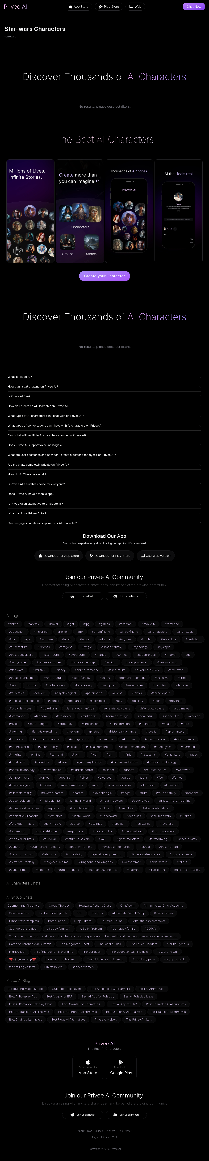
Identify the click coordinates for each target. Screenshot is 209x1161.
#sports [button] (32, 685)
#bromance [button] (17, 716)
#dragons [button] (65, 647)
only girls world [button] (175, 959)
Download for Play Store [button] (109, 556)
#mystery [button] (125, 639)
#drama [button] (104, 639)
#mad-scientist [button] (50, 800)
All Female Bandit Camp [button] (128, 913)
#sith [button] (110, 754)
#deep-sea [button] (134, 816)
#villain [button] (167, 723)
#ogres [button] (125, 777)
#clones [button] (53, 700)
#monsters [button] (42, 762)
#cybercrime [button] (17, 869)
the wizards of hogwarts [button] (61, 959)
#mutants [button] (74, 700)
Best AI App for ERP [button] (59, 996)
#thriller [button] (146, 639)
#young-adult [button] (53, 677)
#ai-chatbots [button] (184, 631)
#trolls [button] (143, 777)
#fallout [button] (182, 862)
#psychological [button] (65, 693)
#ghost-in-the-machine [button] (174, 800)
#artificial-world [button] (80, 800)
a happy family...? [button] (59, 928)
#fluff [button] (143, 793)
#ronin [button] (76, 754)
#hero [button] (185, 723)
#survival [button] (49, 839)
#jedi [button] (94, 754)
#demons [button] (181, 685)
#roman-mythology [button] (124, 762)
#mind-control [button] (103, 831)
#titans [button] (63, 762)
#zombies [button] (159, 685)
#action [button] (85, 639)
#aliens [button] (117, 693)
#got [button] (27, 639)
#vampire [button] (46, 639)
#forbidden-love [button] (20, 708)
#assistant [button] (125, 624)
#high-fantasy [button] (55, 685)
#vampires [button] (108, 685)
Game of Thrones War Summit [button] (30, 944)
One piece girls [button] (19, 913)
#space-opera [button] (160, 693)
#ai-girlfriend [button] (101, 631)
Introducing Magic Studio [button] (25, 988)
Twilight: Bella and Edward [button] (105, 959)
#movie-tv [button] (148, 624)
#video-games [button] (184, 739)
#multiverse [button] (89, 716)
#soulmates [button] (181, 708)
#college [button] (194, 716)
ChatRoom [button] (127, 905)
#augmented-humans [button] (45, 846)
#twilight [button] (110, 662)
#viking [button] (35, 754)
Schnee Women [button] (83, 967)
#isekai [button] (72, 747)
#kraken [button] (185, 816)
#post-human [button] (168, 846)
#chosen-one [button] (91, 723)
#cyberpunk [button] (77, 654)
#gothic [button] (105, 677)
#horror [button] (62, 631)
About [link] (81, 1131)
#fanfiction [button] (193, 639)
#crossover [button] (63, 716)
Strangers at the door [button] (23, 928)
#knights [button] (15, 754)
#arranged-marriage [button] (80, 708)
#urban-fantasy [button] (111, 647)
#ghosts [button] (128, 770)
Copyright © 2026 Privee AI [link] (104, 1148)
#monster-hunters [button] (21, 839)
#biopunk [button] (42, 869)
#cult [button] (95, 785)
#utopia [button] (145, 846)
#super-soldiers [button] (20, 800)
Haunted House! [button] (112, 921)
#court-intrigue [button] (38, 723)
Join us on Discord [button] (126, 596)
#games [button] (104, 624)
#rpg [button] (86, 624)
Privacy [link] (105, 1137)
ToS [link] (114, 1137)
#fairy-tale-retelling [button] (44, 731)
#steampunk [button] (51, 654)
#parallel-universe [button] (21, 677)
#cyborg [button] (15, 846)
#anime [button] (13, 624)
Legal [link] (95, 1137)
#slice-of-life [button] (116, 670)
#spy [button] (119, 700)
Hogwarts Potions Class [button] (95, 905)
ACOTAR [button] (150, 928)
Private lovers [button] (53, 967)
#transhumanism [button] (21, 854)
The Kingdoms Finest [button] (74, 944)
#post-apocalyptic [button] (21, 654)
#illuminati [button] (148, 785)
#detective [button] (161, 677)
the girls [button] (97, 913)
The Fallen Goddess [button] (143, 944)
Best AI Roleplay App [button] (23, 996)
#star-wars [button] (16, 670)
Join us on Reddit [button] (82, 596)
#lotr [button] (12, 639)
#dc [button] (188, 654)
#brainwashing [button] (132, 831)
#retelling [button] (15, 731)
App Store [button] (78, 6)
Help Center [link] (124, 1131)
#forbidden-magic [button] (21, 823)
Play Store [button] (109, 6)
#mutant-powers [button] (111, 800)
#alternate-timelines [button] (156, 808)
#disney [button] (60, 670)
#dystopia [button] (163, 647)
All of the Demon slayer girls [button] (53, 951)
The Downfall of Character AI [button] (81, 1004)
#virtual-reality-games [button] (24, 808)
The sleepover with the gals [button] (129, 951)
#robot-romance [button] (181, 854)
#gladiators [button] (172, 754)
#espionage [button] (75, 831)
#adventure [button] (168, 639)
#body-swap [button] (140, 800)
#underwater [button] (108, 816)
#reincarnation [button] (120, 723)
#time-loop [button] (171, 785)
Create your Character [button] (104, 276)
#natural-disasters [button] (77, 839)
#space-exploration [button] (132, 747)
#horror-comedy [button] (163, 831)
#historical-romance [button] (122, 731)
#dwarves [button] (104, 777)
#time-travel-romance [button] (145, 854)
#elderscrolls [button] (158, 862)
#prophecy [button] (65, 723)
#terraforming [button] (157, 839)
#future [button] (104, 808)
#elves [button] (84, 777)
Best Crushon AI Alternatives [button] (77, 1011)
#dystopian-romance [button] (116, 846)
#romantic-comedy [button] (132, 677)
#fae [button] (160, 777)
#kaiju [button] (103, 839)
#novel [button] (53, 624)
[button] (87, 1067)
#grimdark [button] (16, 739)
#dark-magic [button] (52, 823)
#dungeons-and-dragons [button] (95, 862)
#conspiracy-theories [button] (102, 869)
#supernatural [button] (18, 647)
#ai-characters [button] (157, 631)
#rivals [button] (13, 723)
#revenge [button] (175, 700)
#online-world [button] (19, 747)
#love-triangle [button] (102, 793)
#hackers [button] (133, 869)
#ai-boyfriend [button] (128, 631)
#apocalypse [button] (162, 747)
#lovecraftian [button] (53, 770)
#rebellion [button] (118, 823)
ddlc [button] (80, 913)
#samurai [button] (56, 754)
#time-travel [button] (176, 670)
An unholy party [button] (144, 959)
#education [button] (17, 631)
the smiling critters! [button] (22, 967)
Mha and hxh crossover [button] (148, 921)
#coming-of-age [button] (117, 716)
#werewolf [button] (183, 770)
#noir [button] (156, 700)
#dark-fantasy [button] (81, 677)
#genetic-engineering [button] (106, 854)
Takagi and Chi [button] (167, 951)
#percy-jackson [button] (167, 662)
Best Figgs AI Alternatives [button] (68, 1019)
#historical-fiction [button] (147, 670)
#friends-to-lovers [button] (151, 708)
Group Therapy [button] (59, 905)
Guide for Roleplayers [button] (67, 988)
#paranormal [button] (94, 693)
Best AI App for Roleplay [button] (98, 996)
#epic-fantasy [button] (175, 731)
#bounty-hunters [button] (80, 846)
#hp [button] (80, 631)
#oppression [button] (17, 831)
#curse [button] (75, 823)
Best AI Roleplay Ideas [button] (138, 996)
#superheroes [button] (146, 654)
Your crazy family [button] (123, 928)
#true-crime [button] (157, 869)
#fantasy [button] (33, 624)
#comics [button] (121, 654)
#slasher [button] (108, 770)
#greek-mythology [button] (89, 762)
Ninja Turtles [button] (83, 921)
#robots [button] (137, 693)
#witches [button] (44, 647)
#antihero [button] (145, 723)
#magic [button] (87, 647)
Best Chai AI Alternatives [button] (25, 1019)
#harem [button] (78, 793)
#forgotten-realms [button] (56, 862)
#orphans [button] (192, 793)
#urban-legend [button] (68, 869)
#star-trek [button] (39, 670)
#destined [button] (95, 823)
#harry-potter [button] (18, 662)
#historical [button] (41, 631)
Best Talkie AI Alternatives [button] (168, 1011)
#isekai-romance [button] (97, 747)
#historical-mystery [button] (187, 869)
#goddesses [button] (17, 762)
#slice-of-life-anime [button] (46, 739)
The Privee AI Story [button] (139, 1019)
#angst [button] (125, 793)
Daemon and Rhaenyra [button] (24, 905)
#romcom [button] (106, 739)
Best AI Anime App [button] (151, 988)
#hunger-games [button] (136, 662)
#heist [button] (13, 685)
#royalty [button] (151, 731)
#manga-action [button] (79, 739)
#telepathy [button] (49, 854)
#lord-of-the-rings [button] (83, 662)
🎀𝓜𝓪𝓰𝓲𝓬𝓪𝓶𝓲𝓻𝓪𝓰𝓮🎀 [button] (22, 959)
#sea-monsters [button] (160, 816)
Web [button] (135, 6)
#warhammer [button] (131, 862)
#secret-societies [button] (120, 785)
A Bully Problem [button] (91, 928)
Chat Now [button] (194, 6)
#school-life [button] (171, 716)
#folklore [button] (39, 693)
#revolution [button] (167, 823)
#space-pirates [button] (187, 839)
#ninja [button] (127, 754)
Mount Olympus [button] (178, 944)
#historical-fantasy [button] (21, 862)
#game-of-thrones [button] (48, 662)
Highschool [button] (17, 951)
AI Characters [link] (156, 76)
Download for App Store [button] (58, 556)
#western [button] (73, 731)
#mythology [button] (140, 647)
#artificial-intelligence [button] (24, 700)
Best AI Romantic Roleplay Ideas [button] (30, 1004)
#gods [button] (193, 754)
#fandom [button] (40, 716)
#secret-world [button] (81, 816)
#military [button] (137, 700)
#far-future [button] (126, 808)
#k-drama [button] (129, 739)
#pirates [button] (93, 731)
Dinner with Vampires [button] (24, 921)
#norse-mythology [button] (22, 770)
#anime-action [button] (155, 739)
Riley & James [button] (163, 913)
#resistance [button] (142, 823)
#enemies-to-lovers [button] (116, 708)
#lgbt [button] (70, 624)
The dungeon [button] (91, 951)
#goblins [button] (65, 777)
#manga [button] (100, 654)
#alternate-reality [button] (20, 793)
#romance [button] (172, 624)
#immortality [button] (73, 854)
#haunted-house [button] (155, 770)
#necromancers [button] (72, 785)
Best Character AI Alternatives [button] (166, 1004)
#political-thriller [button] (47, 831)
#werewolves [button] (134, 685)
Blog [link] (89, 1131)
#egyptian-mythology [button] (161, 762)
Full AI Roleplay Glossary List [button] (110, 988)
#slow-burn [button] (49, 708)
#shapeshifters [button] (19, 777)
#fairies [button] (177, 777)
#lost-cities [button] (55, 816)
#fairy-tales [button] (16, 693)
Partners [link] (110, 1131)
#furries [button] (43, 777)
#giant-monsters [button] (128, 839)
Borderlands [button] (56, 921)
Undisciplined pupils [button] (53, 913)
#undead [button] (46, 785)
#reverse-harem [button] (52, 793)
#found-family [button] (166, 793)
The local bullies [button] (109, 944)
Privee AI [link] (15, 6)
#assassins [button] (148, 754)
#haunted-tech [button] (80, 808)
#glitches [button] (54, 808)
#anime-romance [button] (87, 670)
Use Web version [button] (156, 556)
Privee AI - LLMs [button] (106, 1019)
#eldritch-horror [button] (82, 770)
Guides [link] (99, 1131)
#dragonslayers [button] (19, 785)
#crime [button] (182, 677)
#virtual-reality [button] (48, 747)
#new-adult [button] (145, 716)
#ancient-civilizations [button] (23, 816)
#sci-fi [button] (66, 639)
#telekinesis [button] (98, 700)
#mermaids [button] (188, 747)
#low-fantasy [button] (83, 685)
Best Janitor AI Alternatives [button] (124, 1011)
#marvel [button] (170, 654)
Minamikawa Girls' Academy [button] (163, 905)
